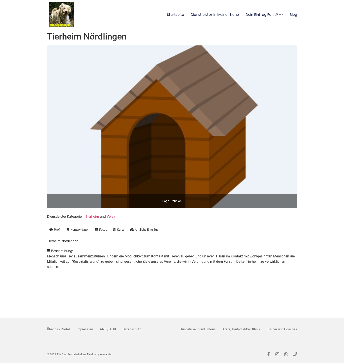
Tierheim (92, 216)
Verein (111, 216)
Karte (118, 229)
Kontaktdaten (78, 229)
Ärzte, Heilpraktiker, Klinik (241, 329)
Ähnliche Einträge (144, 229)
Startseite (175, 14)
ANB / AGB (108, 329)
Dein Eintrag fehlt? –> (264, 14)
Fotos (101, 229)
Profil (55, 229)
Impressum (85, 329)
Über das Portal (58, 329)
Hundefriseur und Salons (198, 329)
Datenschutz (132, 329)
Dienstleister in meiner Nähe (215, 14)
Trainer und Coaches (282, 329)
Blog (293, 14)
